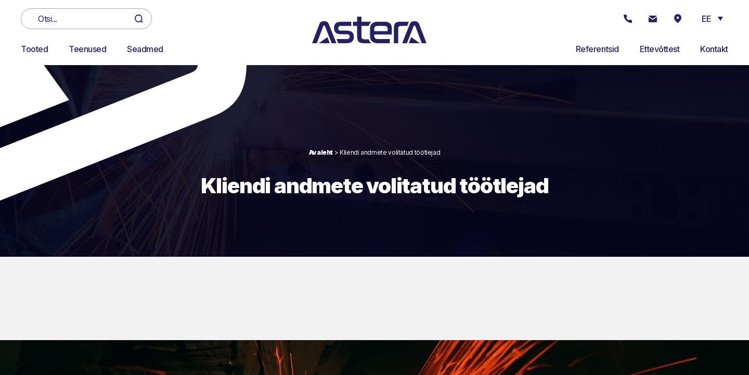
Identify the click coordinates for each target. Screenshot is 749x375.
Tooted (34, 49)
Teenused (87, 49)
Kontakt (714, 49)
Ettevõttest (660, 49)
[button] (712, 18)
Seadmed (145, 49)
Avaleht (321, 152)
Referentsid (597, 49)
